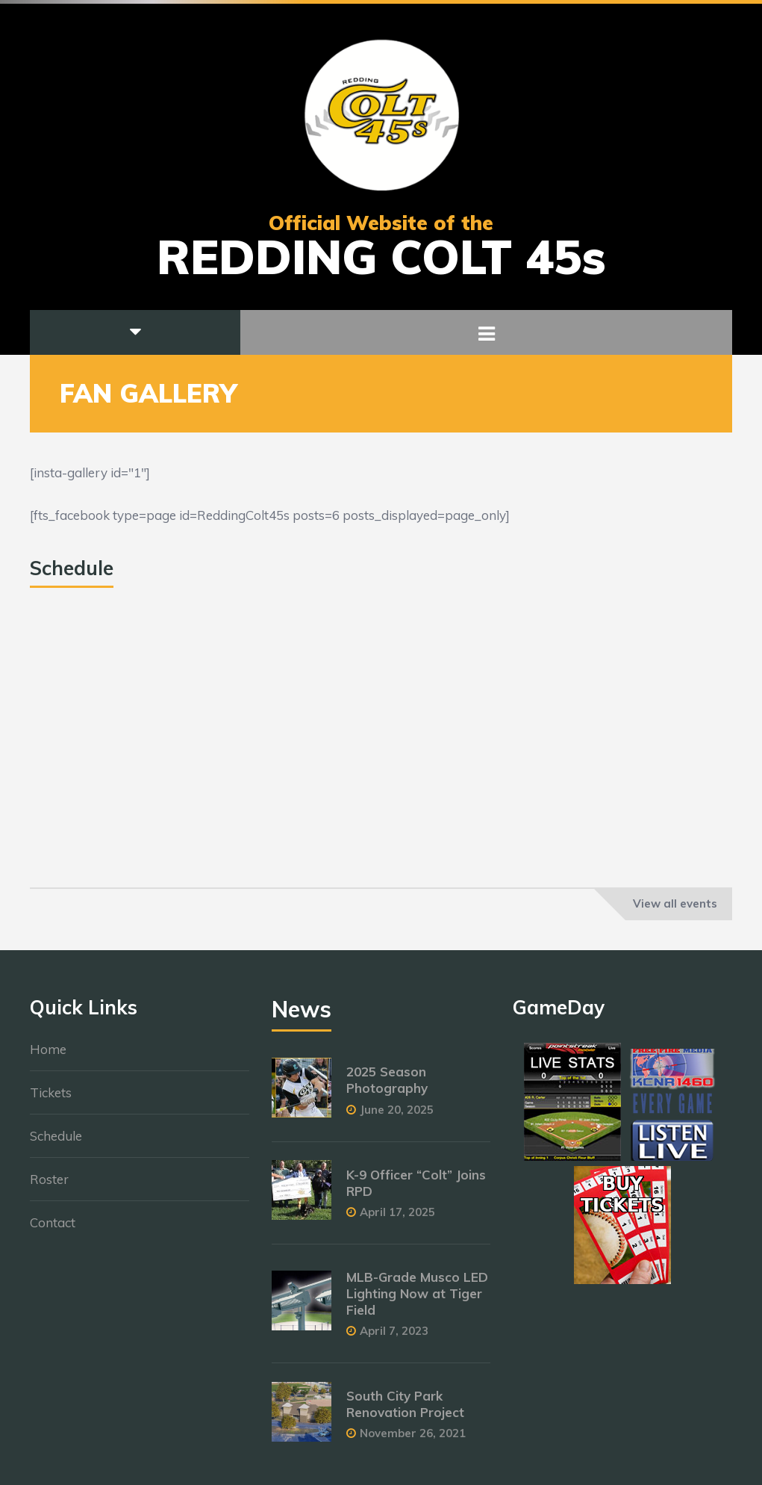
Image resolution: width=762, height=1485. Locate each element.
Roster (49, 1186)
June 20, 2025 (397, 1116)
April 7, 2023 (394, 1338)
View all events (675, 903)
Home (48, 1056)
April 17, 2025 (397, 1219)
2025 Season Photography (387, 1087)
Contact (52, 1230)
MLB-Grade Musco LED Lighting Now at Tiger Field (417, 1301)
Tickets (51, 1100)
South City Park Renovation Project (405, 1411)
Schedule (56, 1143)
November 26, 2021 (413, 1440)
